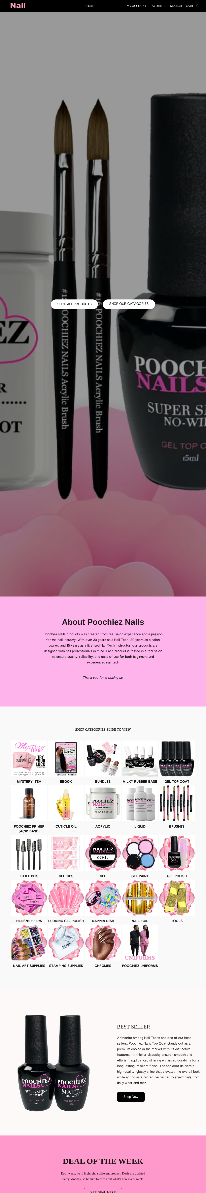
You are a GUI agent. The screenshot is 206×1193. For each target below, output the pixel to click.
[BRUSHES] (177, 807)
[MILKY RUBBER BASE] (140, 762)
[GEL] (103, 857)
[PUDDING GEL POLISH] (66, 902)
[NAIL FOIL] (140, 902)
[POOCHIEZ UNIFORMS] (140, 947)
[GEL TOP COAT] (177, 762)
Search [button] (176, 5)
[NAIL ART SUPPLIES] (29, 947)
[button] (18, 6)
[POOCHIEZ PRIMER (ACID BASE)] (29, 809)
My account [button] (136, 5)
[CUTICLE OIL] (66, 807)
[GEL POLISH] (177, 857)
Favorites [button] (158, 5)
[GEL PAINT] (140, 857)
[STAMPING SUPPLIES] (66, 947)
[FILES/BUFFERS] (29, 902)
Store (89, 5)
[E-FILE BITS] (29, 857)
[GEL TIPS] (66, 857)
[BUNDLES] (103, 762)
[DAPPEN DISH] (103, 902)
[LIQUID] (140, 807)
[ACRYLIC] (103, 807)
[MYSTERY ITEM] (29, 762)
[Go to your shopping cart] (193, 6)
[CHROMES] (103, 947)
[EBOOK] (66, 762)
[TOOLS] (177, 902)
